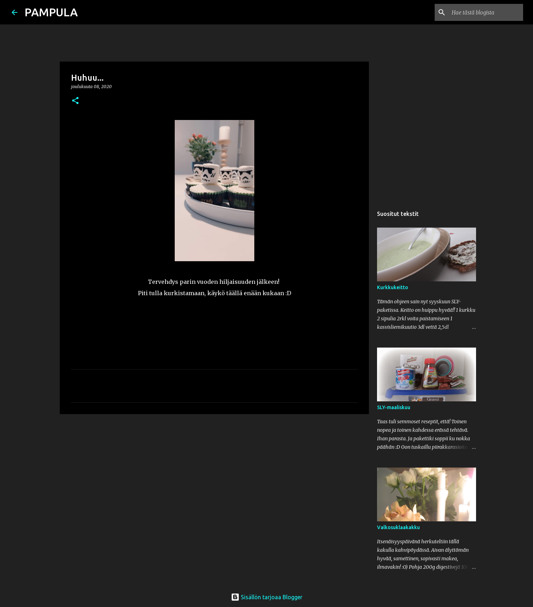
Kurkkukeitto (392, 287)
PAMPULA (51, 12)
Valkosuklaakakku (398, 527)
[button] (75, 101)
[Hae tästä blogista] (486, 12)
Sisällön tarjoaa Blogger (266, 597)
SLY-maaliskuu (393, 407)
